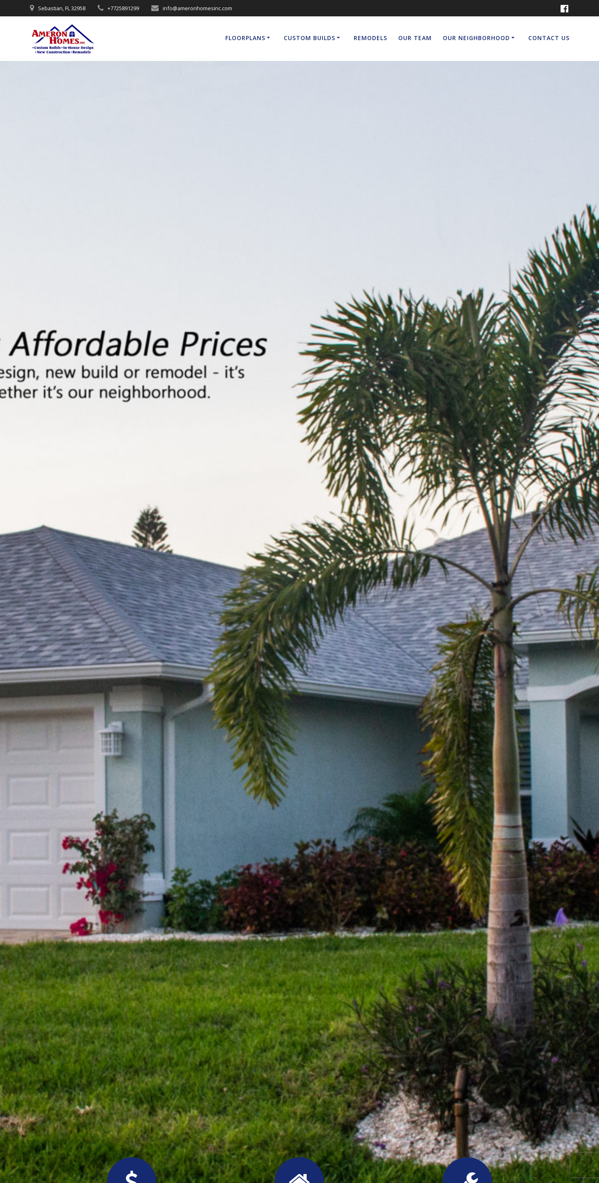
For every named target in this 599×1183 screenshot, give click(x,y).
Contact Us (549, 38)
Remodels (370, 38)
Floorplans (245, 38)
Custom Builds (309, 38)
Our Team (415, 38)
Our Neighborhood (476, 38)
